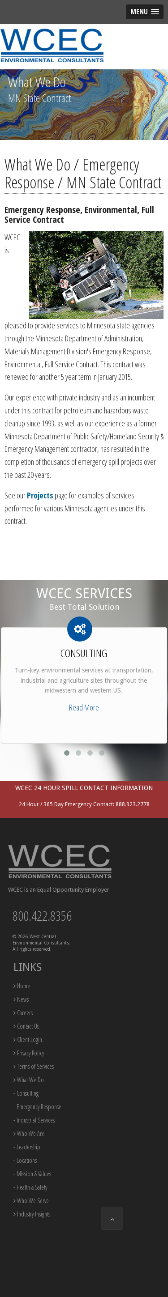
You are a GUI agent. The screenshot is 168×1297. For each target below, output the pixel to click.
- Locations (25, 1160)
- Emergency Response (37, 1106)
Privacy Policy (28, 1053)
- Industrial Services (34, 1120)
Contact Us (26, 1026)
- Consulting (26, 1093)
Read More (84, 707)
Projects (40, 495)
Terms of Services (33, 1066)
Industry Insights (31, 1214)
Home (21, 986)
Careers (23, 1012)
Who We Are (28, 1133)
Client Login (27, 1039)
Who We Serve (31, 1200)
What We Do (28, 1080)
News (21, 999)
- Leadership (26, 1147)
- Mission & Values (32, 1173)
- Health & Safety (30, 1187)
